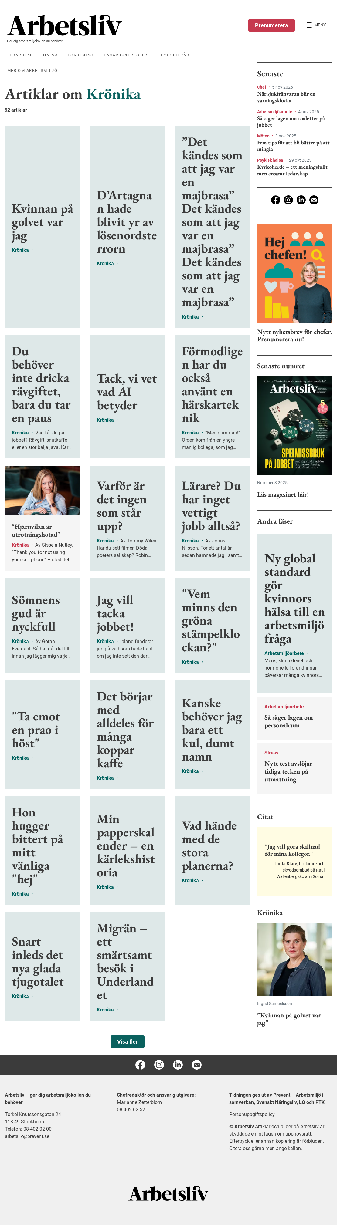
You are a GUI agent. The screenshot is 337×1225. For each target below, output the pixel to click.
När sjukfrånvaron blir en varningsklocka (286, 96)
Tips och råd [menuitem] (173, 55)
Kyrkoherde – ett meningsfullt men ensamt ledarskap (292, 170)
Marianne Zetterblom (139, 1102)
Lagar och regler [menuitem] (126, 55)
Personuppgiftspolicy (252, 1114)
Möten (264, 135)
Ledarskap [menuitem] (20, 55)
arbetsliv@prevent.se (27, 1136)
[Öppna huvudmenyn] (316, 25)
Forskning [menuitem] (81, 55)
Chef (262, 87)
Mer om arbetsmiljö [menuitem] (32, 70)
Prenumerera (271, 25)
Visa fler (127, 1041)
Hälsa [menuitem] (50, 55)
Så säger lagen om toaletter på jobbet (291, 121)
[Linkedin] (301, 199)
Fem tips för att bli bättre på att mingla (293, 145)
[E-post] (313, 199)
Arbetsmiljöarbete (275, 111)
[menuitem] (128, 25)
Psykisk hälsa (270, 160)
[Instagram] (288, 199)
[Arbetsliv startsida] (168, 1193)
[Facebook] (275, 199)
